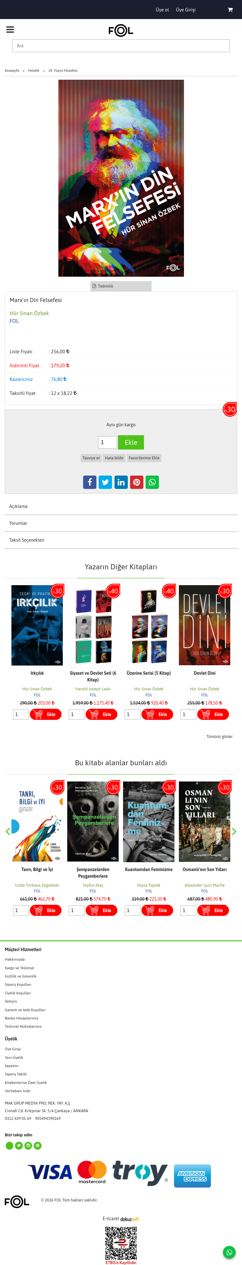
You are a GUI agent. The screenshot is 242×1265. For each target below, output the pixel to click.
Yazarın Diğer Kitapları (121, 566)
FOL (37, 695)
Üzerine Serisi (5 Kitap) (149, 673)
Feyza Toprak (148, 885)
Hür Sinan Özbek (37, 689)
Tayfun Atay (93, 885)
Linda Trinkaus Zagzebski (37, 885)
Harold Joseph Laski (93, 689)
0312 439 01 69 (18, 1118)
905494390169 (48, 1118)
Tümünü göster (219, 736)
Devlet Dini (205, 673)
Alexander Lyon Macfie (205, 885)
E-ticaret (111, 1218)
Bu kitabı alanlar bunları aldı (121, 762)
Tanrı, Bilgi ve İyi (37, 869)
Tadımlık (103, 286)
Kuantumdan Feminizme (149, 869)
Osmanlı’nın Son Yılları (205, 869)
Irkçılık (37, 673)
